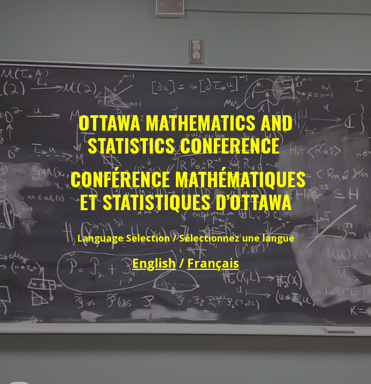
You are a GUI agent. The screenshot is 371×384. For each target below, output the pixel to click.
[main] (185, 192)
